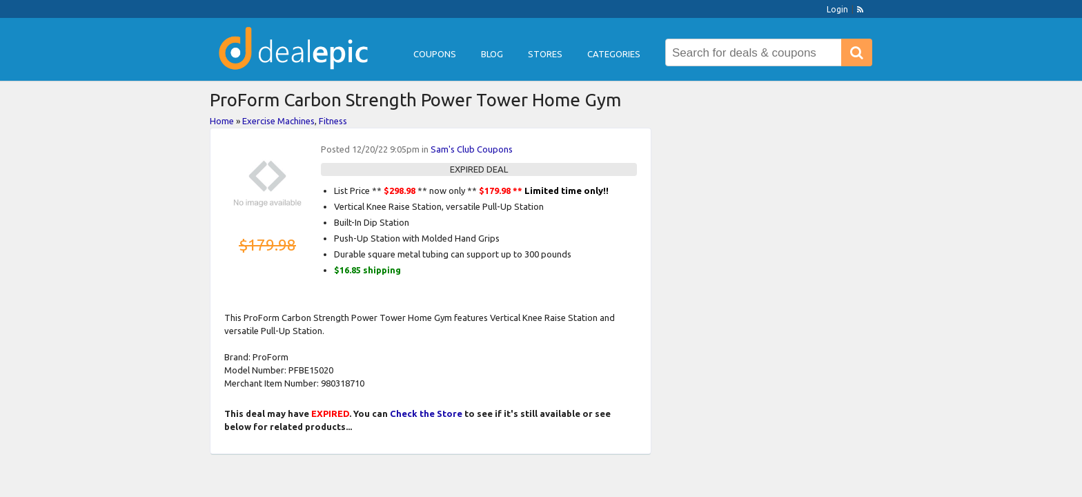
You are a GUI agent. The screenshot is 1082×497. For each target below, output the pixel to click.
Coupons (434, 54)
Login (837, 9)
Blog (492, 54)
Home (222, 121)
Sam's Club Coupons (472, 149)
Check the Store (426, 413)
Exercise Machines (278, 121)
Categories (613, 54)
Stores (545, 54)
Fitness (333, 121)
